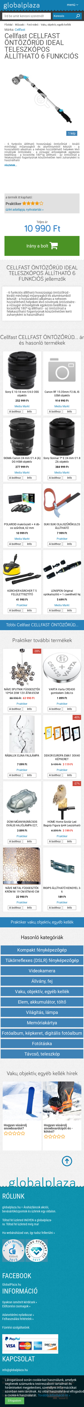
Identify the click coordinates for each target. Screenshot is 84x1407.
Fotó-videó (32, 24)
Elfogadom (14, 1400)
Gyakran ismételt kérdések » (19, 1302)
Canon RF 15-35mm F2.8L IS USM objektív (62, 393)
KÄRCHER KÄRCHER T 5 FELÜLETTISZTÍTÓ (22, 592)
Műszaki (19, 24)
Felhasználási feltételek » (18, 1319)
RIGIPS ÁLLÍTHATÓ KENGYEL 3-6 (62, 889)
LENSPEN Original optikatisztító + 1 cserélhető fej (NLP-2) (61, 592)
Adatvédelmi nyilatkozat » (18, 1315)
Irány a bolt (42, 245)
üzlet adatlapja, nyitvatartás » (24, 209)
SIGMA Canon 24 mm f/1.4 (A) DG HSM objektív (22, 460)
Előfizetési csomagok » (16, 1306)
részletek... (10, 165)
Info (29, 411)
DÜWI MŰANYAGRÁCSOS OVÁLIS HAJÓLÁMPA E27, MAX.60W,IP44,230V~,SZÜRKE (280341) (22, 823)
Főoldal (8, 24)
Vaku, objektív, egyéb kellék (56, 24)
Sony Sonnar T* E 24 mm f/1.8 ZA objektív (61, 460)
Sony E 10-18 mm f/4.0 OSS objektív (22, 393)
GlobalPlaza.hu (11, 1284)
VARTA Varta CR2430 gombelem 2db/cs (62, 691)
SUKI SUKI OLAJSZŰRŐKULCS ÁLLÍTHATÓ (62, 526)
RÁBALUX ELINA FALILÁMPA (22, 755)
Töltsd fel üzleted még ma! (22, 1224)
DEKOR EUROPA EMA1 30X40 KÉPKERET (62, 757)
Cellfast (20, 29)
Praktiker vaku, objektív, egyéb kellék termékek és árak (42, 923)
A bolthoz (15, 411)
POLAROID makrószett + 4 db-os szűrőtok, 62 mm (22, 526)
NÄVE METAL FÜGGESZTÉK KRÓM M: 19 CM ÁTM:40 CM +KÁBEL (22, 889)
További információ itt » (54, 1395)
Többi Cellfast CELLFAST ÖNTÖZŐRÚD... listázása (42, 626)
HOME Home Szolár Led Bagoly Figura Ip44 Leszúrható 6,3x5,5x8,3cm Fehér (61, 823)
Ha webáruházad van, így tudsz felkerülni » (28, 1233)
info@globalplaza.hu (15, 1370)
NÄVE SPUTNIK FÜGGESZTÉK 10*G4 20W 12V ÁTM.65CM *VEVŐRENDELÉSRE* (22, 691)
